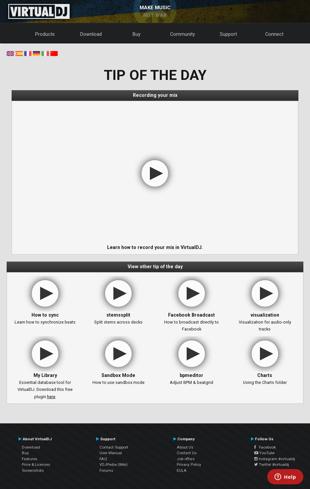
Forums (106, 470)
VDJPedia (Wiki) (113, 464)
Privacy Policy (189, 464)
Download (91, 34)
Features (29, 459)
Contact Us (187, 453)
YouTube (264, 453)
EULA (182, 470)
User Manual (110, 453)
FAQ (103, 459)
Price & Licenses (36, 464)
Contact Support (113, 447)
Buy (137, 34)
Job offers (186, 459)
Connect (274, 34)
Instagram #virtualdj (274, 459)
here (51, 396)
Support (228, 34)
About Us (185, 447)
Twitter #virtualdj (271, 464)
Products (45, 34)
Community (182, 34)
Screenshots (33, 470)
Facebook (265, 447)
